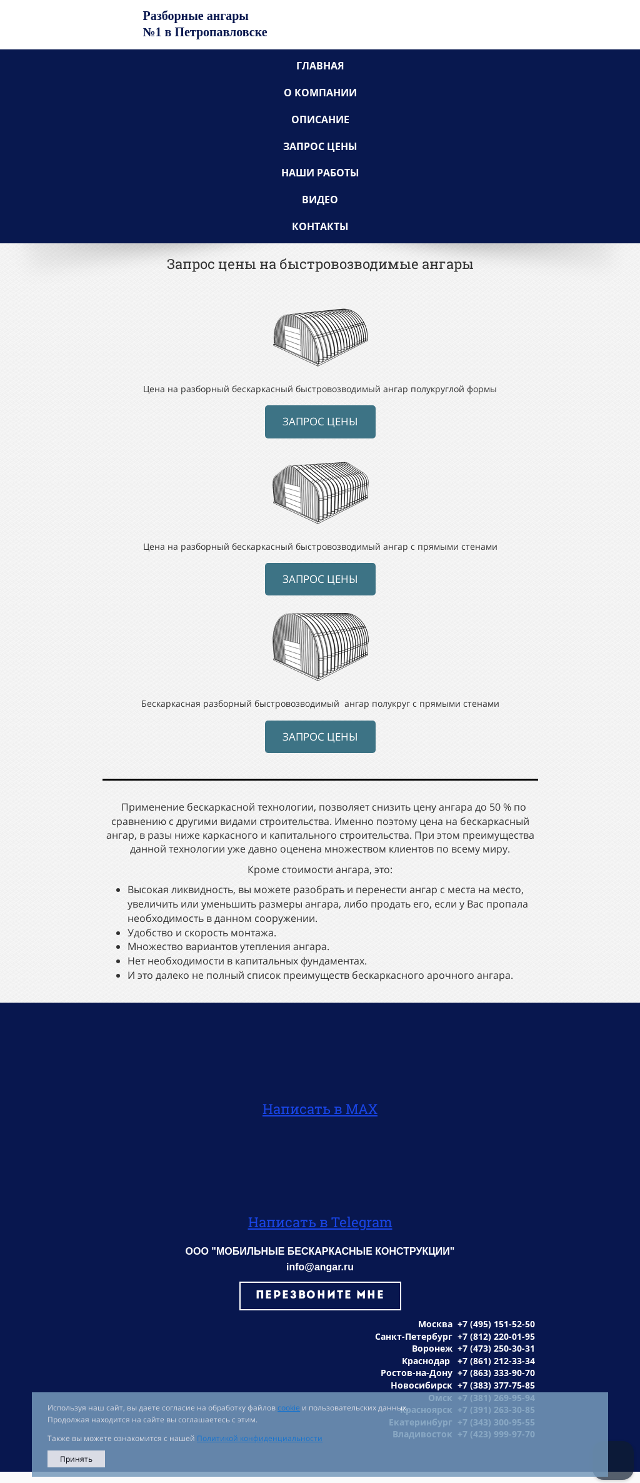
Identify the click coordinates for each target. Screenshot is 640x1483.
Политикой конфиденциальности (259, 1438)
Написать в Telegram (320, 1222)
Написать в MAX (320, 1109)
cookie (289, 1407)
